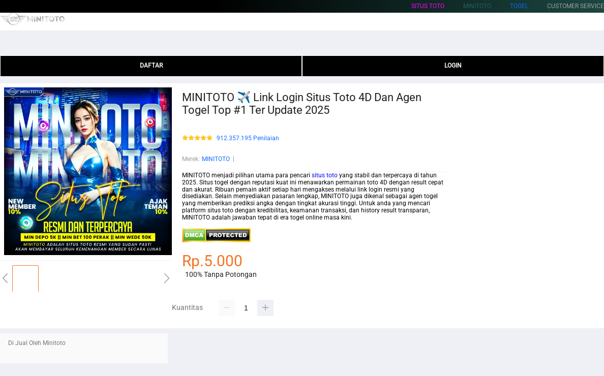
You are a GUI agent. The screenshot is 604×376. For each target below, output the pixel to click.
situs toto (427, 6)
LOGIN (453, 65)
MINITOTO (216, 159)
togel (519, 6)
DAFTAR (151, 65)
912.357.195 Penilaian (248, 138)
